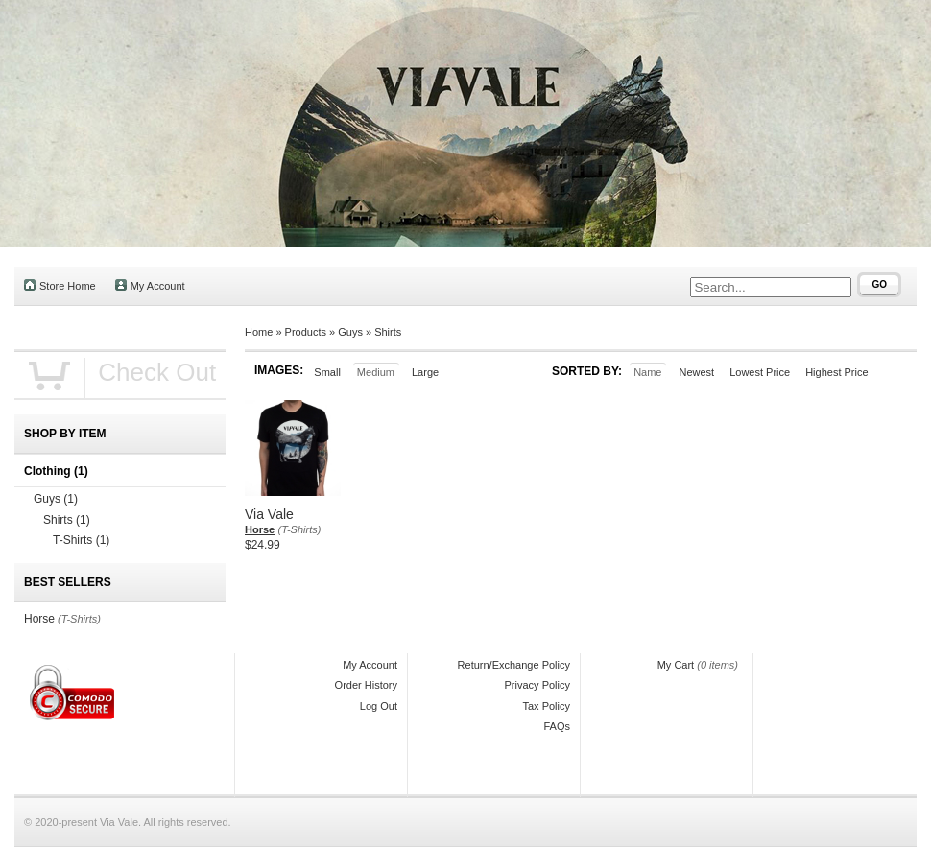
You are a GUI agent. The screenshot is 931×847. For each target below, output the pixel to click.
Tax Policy (546, 706)
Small (327, 372)
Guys (350, 332)
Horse (260, 529)
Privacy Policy (537, 685)
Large (425, 372)
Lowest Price (759, 372)
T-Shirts (81, 540)
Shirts (387, 332)
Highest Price (836, 372)
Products (305, 332)
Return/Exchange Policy (514, 665)
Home (259, 332)
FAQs (556, 726)
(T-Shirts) (300, 529)
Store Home (60, 285)
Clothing (56, 471)
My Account (150, 285)
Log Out (378, 706)
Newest (696, 372)
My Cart (676, 665)
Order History (366, 685)
